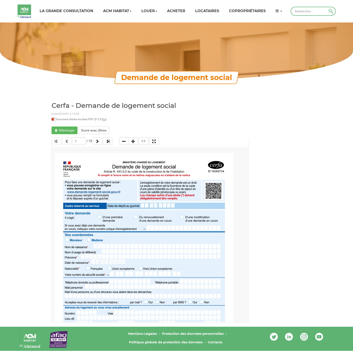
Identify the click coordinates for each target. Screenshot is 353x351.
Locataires (207, 11)
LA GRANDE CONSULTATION (66, 11)
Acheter (176, 11)
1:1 (143, 141)
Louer (149, 11)
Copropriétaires (247, 11)
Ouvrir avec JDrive (93, 130)
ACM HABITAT (117, 11)
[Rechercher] (313, 11)
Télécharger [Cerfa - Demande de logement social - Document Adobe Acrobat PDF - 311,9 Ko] (64, 130)
